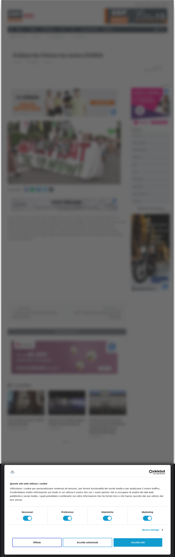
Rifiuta (37, 542)
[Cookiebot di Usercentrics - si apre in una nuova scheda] (151, 472)
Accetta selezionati (87, 542)
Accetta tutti (138, 542)
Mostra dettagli (150, 530)
